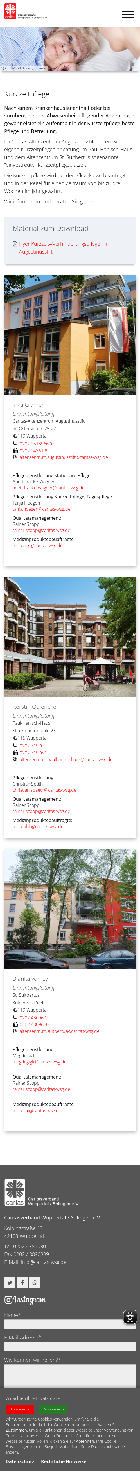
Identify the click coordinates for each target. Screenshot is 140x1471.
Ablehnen (18, 1410)
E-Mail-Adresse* (22, 1337)
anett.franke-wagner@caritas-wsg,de (49, 488)
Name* (12, 1315)
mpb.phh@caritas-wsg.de (38, 826)
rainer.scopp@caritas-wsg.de (41, 530)
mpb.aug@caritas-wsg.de (38, 545)
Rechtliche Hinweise (63, 1463)
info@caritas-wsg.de (43, 1262)
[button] (9, 1282)
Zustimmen (52, 1410)
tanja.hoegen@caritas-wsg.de (42, 509)
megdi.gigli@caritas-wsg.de (40, 1062)
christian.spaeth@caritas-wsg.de (44, 790)
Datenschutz (20, 1463)
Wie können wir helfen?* (32, 1359)
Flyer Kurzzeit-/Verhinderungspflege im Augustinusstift (60, 247)
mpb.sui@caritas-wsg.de (37, 1110)
